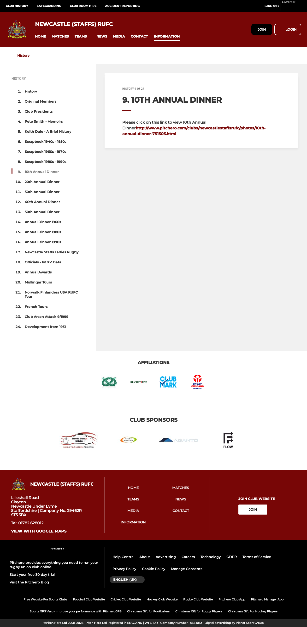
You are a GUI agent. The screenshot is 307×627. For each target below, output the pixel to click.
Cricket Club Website (126, 599)
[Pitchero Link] (291, 8)
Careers (188, 557)
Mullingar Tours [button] (38, 282)
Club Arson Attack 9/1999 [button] (46, 317)
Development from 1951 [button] (45, 327)
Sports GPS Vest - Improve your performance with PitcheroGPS (75, 611)
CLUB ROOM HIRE (83, 6)
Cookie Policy (153, 569)
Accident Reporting (122, 6)
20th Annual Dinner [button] (42, 182)
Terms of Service (256, 557)
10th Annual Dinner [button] (42, 172)
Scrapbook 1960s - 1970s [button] (45, 152)
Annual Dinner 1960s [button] (43, 222)
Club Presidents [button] (39, 111)
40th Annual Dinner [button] (42, 202)
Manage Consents (186, 569)
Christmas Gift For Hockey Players (252, 611)
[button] (40, 36)
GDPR (231, 557)
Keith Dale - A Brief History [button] (48, 131)
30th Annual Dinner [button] (42, 192)
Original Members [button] (40, 101)
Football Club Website (89, 599)
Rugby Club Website (198, 599)
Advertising (166, 557)
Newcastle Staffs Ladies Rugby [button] (51, 252)
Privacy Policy (124, 569)
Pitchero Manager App (267, 599)
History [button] (31, 91)
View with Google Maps (38, 531)
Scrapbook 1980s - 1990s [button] (45, 162)
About (144, 557)
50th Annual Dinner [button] (42, 212)
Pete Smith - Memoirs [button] (44, 121)
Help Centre (123, 557)
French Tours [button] (36, 307)
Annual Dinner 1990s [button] (43, 242)
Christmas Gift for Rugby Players (198, 611)
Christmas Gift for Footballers (148, 611)
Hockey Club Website (162, 599)
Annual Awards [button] (38, 272)
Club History (17, 6)
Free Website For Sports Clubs (45, 599)
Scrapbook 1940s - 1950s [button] (45, 141)
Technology (211, 557)
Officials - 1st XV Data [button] (43, 262)
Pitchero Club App (231, 599)
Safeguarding (49, 6)
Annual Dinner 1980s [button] (43, 232)
